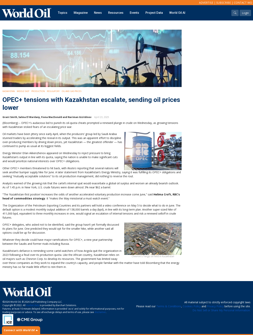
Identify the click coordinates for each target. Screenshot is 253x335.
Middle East (23, 91)
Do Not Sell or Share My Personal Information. (222, 310)
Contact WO (243, 2)
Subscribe (223, 2)
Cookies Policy (192, 306)
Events (134, 13)
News (98, 13)
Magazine (81, 13)
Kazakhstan (8, 91)
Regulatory (53, 91)
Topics (62, 13)
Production (38, 91)
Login (245, 13)
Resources (115, 13)
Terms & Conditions (168, 306)
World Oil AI (177, 13)
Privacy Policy (215, 306)
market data (32, 305)
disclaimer (100, 312)
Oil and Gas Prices (71, 91)
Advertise (206, 2)
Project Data (154, 13)
